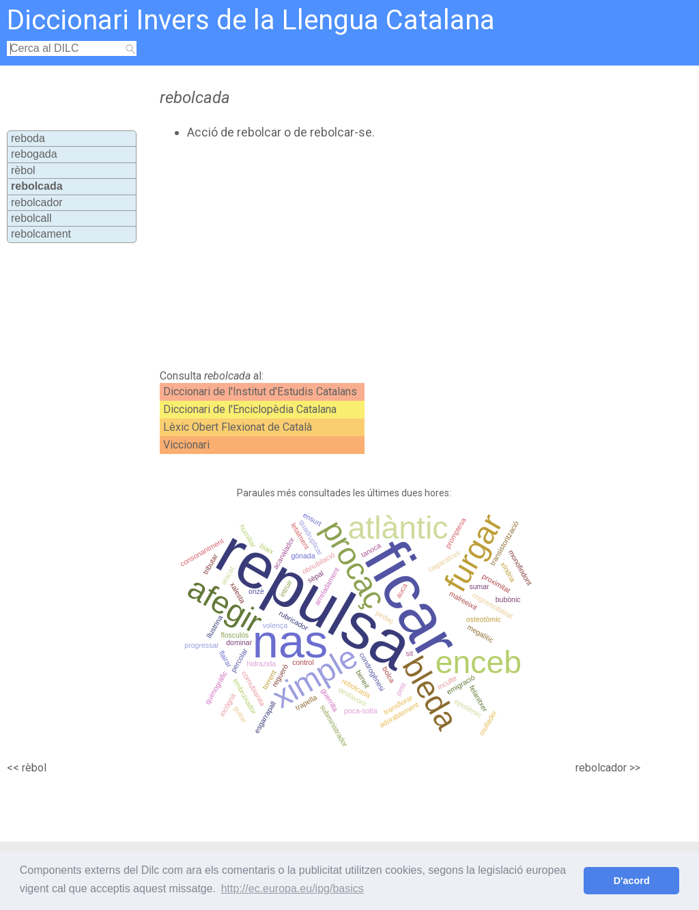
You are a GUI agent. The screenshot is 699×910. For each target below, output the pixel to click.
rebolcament (41, 234)
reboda (28, 138)
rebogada (34, 154)
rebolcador (37, 202)
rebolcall (31, 218)
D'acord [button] (632, 880)
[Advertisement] (387, 254)
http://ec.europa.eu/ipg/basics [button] (292, 888)
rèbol (23, 170)
